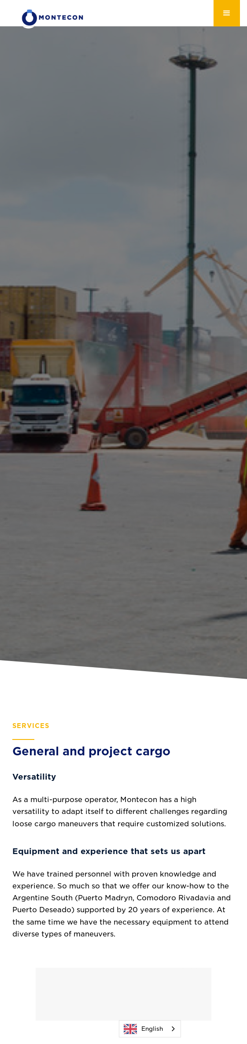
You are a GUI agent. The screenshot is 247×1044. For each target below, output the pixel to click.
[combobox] (150, 1028)
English (143, 1029)
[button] (227, 13)
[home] (46, 17)
